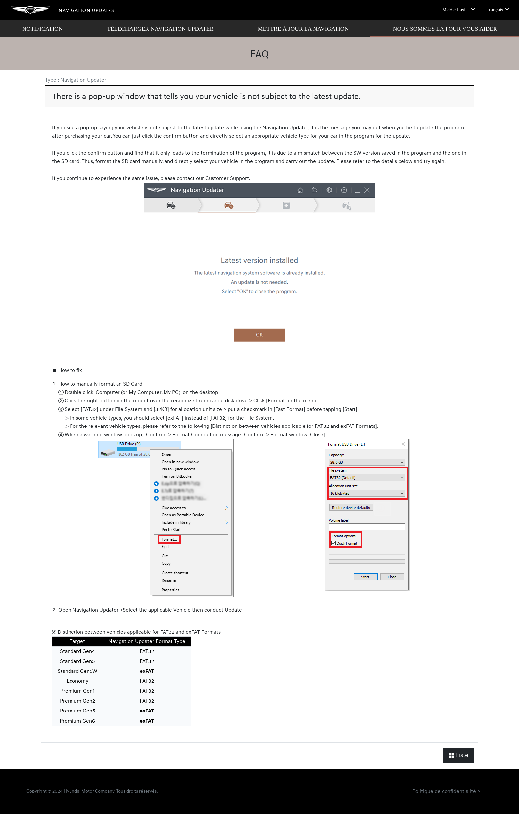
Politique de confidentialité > (446, 791)
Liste (458, 755)
